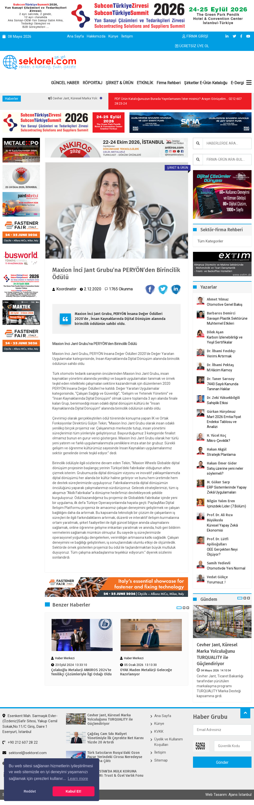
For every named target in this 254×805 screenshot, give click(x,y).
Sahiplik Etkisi (217, 403)
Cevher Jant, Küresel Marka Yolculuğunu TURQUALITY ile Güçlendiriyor (217, 654)
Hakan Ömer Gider (222, 463)
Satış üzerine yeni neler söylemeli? (225, 470)
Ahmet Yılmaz (218, 299)
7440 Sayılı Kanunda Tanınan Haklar (222, 386)
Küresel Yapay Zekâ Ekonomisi (222, 527)
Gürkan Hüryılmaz (221, 412)
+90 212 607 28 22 (20, 742)
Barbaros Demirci (221, 313)
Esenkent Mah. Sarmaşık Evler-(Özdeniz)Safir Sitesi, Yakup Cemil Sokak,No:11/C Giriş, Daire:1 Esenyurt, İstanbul (30, 724)
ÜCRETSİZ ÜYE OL (192, 46)
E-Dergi (237, 82)
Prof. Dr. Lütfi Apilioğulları (217, 541)
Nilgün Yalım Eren (221, 501)
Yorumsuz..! (216, 582)
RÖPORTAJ (92, 82)
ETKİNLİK (145, 82)
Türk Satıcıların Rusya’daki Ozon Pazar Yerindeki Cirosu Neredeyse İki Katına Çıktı (114, 757)
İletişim (127, 36)
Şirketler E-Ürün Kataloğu (205, 82)
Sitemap (161, 760)
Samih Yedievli (218, 563)
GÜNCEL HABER (65, 82)
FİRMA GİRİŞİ (195, 36)
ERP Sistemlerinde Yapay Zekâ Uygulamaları (227, 489)
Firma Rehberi (169, 82)
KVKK (158, 731)
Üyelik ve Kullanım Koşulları (168, 742)
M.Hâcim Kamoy (219, 370)
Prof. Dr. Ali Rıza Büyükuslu (220, 517)
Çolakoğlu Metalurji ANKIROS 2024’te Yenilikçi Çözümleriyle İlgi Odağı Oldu (81, 672)
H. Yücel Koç (216, 435)
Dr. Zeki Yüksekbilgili (223, 398)
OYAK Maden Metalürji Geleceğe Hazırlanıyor (146, 672)
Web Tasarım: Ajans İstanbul (228, 794)
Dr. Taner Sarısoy (220, 379)
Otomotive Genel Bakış (224, 305)
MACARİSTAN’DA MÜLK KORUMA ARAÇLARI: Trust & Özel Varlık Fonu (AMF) (115, 775)
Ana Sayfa (75, 36)
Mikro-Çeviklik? (218, 441)
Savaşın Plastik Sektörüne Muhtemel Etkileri (227, 320)
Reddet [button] (30, 791)
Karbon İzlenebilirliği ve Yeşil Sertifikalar (225, 339)
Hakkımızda (96, 36)
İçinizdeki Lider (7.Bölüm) (226, 506)
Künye (113, 36)
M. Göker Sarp (218, 482)
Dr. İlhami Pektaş (220, 365)
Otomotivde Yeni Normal (226, 568)
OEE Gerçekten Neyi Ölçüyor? (222, 551)
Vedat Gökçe (217, 577)
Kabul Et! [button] (73, 791)
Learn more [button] (78, 778)
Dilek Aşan (215, 332)
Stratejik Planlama (221, 455)
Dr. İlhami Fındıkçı (221, 351)
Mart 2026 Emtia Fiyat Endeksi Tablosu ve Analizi (224, 422)
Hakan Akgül (216, 449)
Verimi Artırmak (219, 356)
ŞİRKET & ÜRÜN (119, 82)
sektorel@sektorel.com (24, 753)
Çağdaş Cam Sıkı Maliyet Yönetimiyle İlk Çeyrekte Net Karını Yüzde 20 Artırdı (115, 738)
